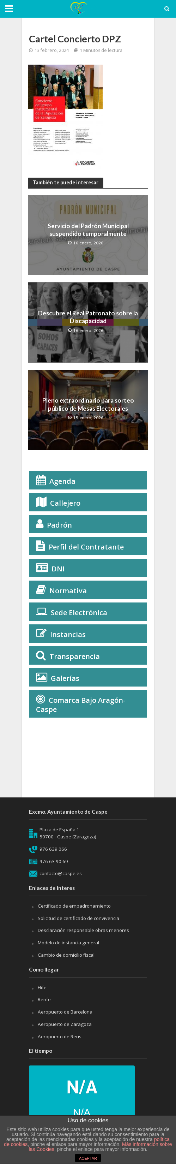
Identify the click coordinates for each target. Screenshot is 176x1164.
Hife (42, 987)
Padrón (59, 525)
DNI (58, 569)
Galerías (65, 678)
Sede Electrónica (79, 612)
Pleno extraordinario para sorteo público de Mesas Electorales (88, 404)
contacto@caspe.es (61, 873)
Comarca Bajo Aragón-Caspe (81, 704)
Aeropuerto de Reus (59, 1036)
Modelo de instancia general (68, 942)
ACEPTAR (88, 1158)
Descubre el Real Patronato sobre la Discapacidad (88, 317)
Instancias (68, 634)
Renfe (44, 999)
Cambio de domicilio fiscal (66, 955)
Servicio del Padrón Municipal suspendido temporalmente (88, 229)
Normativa (68, 590)
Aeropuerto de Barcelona (65, 1012)
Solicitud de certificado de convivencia (78, 918)
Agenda (62, 481)
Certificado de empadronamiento (74, 906)
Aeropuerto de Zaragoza (65, 1024)
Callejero (65, 503)
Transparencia (74, 656)
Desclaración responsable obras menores (83, 930)
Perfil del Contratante (86, 547)
